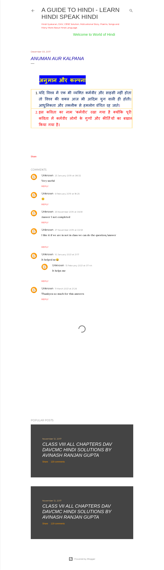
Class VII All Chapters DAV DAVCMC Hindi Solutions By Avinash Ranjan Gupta (76, 511)
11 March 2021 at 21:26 (66, 288)
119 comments (58, 523)
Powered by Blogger (82, 559)
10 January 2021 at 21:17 (67, 254)
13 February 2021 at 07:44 (78, 265)
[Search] (131, 9)
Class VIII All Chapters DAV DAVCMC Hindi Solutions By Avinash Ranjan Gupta (77, 449)
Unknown (47, 175)
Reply (44, 186)
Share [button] (33, 156)
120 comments (58, 462)
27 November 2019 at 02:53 (69, 230)
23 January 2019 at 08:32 (68, 175)
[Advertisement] (82, 385)
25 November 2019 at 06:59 (69, 211)
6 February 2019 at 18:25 (67, 193)
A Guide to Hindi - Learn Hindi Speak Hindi (80, 13)
